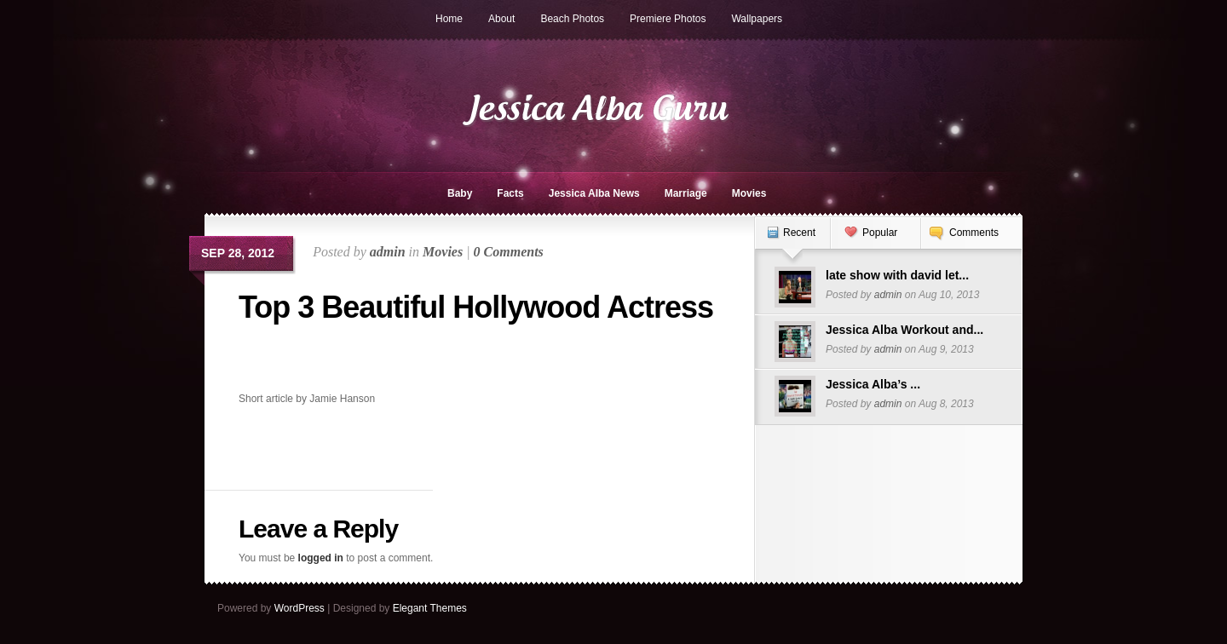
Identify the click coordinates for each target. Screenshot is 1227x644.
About (501, 19)
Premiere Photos (668, 19)
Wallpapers (756, 19)
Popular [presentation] (879, 233)
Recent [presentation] (799, 233)
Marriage (686, 193)
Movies (749, 193)
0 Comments (509, 251)
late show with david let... (897, 275)
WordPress (299, 608)
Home (449, 19)
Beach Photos (572, 19)
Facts (510, 193)
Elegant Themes (430, 608)
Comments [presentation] (974, 233)
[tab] (792, 241)
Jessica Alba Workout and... (904, 329)
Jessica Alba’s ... (873, 384)
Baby (459, 193)
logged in (320, 558)
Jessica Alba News (594, 193)
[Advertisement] (338, 362)
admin (388, 251)
